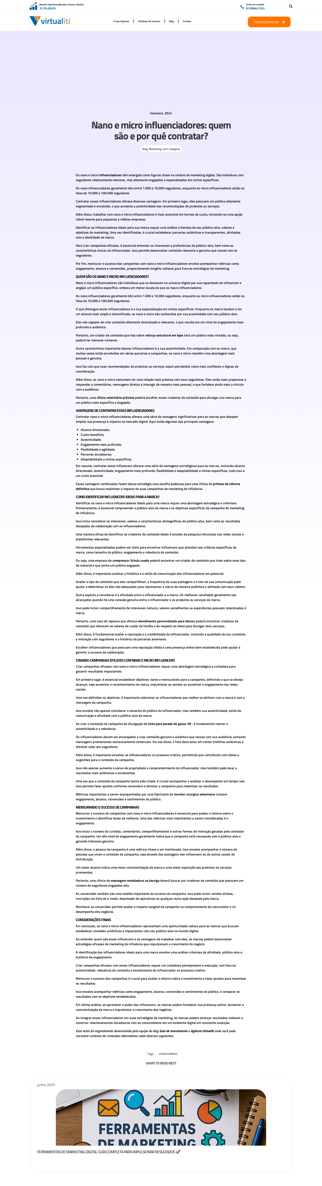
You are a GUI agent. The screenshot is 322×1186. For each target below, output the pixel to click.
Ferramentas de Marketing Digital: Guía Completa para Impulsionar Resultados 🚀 (129, 1151)
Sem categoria (171, 149)
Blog (171, 21)
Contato (187, 21)
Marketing (155, 149)
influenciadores (168, 1053)
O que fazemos (121, 21)
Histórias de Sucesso (149, 21)
